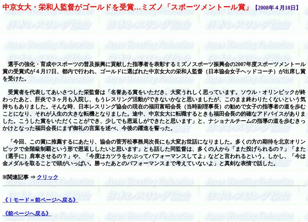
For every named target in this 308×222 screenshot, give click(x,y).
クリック (47, 177)
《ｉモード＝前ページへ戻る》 (40, 200)
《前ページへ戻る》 (26, 214)
